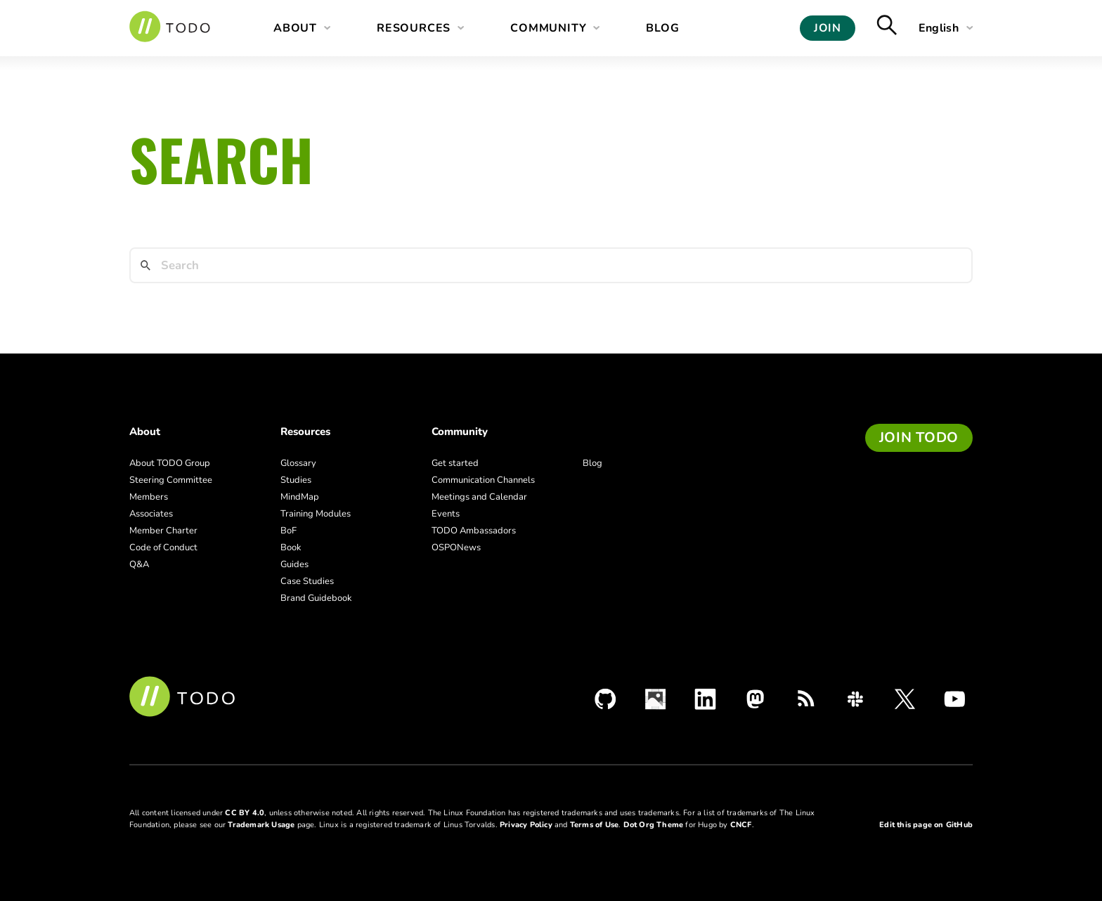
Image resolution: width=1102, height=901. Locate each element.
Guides (294, 564)
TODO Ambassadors (474, 530)
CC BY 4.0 (244, 813)
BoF (288, 530)
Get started (455, 463)
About (295, 28)
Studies (295, 480)
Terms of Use (594, 824)
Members (148, 497)
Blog (662, 28)
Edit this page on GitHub (926, 824)
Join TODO (919, 437)
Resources (413, 28)
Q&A (139, 564)
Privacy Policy (526, 824)
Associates (151, 513)
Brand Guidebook (316, 598)
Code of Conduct (163, 547)
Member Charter (163, 530)
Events (446, 513)
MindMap (299, 497)
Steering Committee (170, 480)
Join (827, 28)
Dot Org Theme (653, 824)
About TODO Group (169, 463)
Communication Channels (483, 480)
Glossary (298, 463)
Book (291, 547)
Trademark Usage (261, 824)
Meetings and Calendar (479, 497)
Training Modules (315, 513)
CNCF (741, 824)
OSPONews (456, 547)
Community (548, 28)
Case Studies (307, 581)
